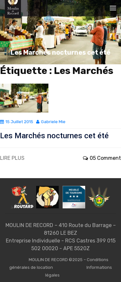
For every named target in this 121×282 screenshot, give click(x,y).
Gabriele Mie (51, 121)
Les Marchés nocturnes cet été (54, 135)
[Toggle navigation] (113, 8)
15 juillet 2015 (16, 121)
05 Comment (102, 158)
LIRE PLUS (12, 158)
